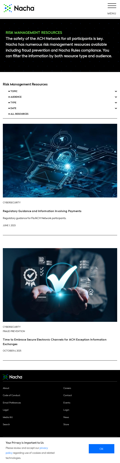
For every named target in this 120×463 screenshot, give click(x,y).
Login (66, 409)
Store (66, 424)
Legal (6, 409)
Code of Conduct (11, 395)
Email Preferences (12, 402)
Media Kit (8, 417)
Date (13, 108)
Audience (16, 96)
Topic (13, 91)
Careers (67, 387)
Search (6, 424)
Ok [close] (102, 448)
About (6, 387)
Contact (67, 395)
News (66, 417)
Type (13, 102)
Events (66, 402)
